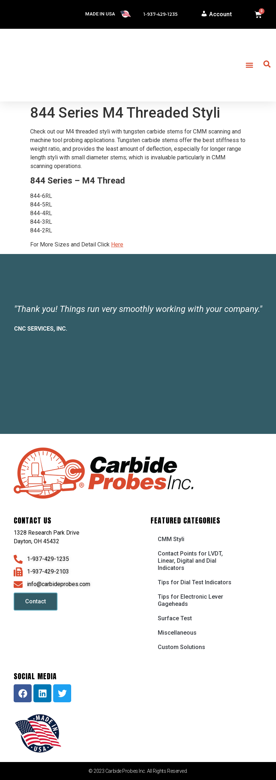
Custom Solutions (181, 647)
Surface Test (175, 618)
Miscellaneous (177, 632)
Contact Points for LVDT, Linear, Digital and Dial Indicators (190, 560)
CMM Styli (171, 539)
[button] (249, 65)
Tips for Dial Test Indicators (194, 582)
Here (117, 244)
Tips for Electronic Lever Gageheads (190, 600)
